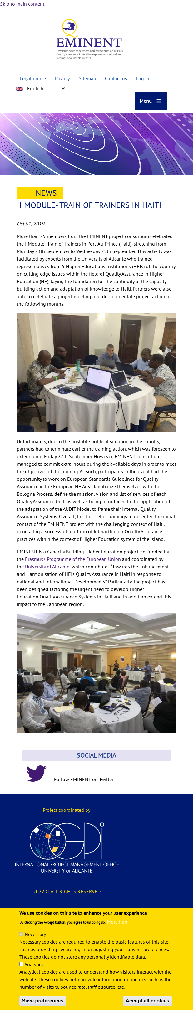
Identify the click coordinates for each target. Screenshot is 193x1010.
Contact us (116, 78)
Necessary (35, 942)
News (46, 193)
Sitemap (87, 78)
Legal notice (33, 78)
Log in (142, 78)
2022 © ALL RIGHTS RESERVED (67, 891)
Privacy (62, 78)
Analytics (33, 972)
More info (117, 930)
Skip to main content (22, 4)
